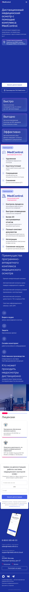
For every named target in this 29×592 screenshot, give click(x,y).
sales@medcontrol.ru (10, 546)
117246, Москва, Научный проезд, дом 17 (11, 559)
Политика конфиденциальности (10, 583)
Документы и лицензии (8, 585)
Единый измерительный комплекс (14, 278)
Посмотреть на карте (14, 568)
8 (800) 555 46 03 (9, 540)
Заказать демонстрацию (14, 85)
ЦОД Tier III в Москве (17, 589)
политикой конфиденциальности (16, 505)
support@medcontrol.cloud (12, 552)
